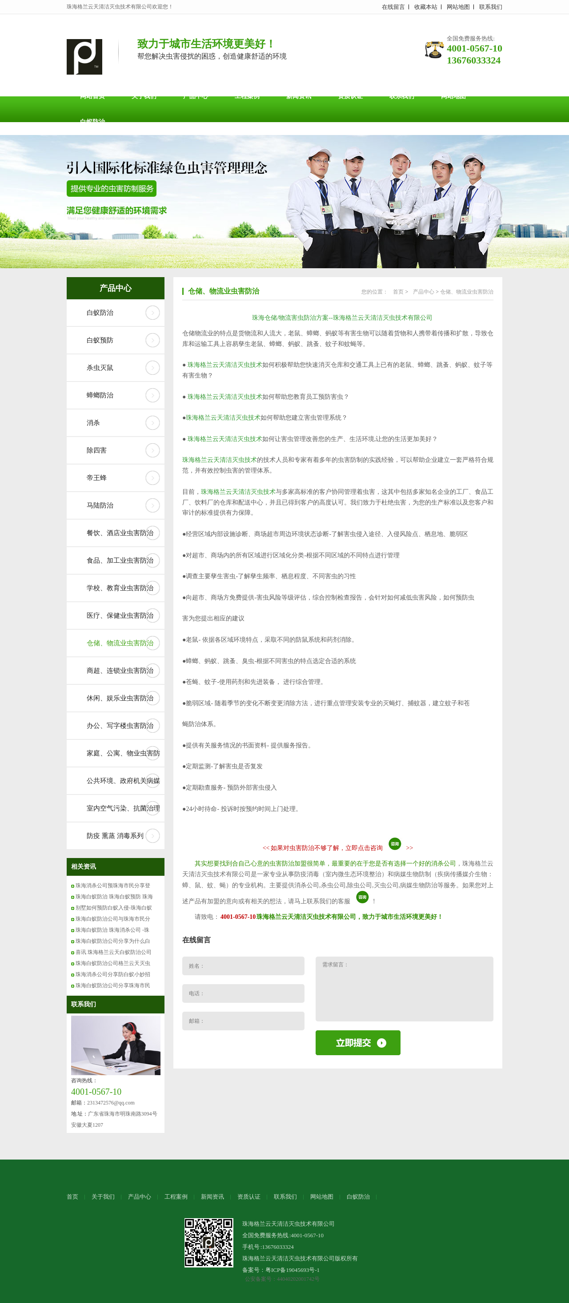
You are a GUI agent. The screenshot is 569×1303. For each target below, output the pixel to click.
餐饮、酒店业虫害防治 (120, 532)
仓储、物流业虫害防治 (120, 643)
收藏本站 (425, 7)
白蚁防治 (92, 122)
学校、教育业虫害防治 (120, 588)
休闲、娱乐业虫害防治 (120, 698)
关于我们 (144, 96)
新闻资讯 (298, 96)
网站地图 (458, 7)
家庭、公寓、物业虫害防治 (123, 758)
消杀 (93, 422)
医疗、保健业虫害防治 (120, 615)
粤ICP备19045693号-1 (292, 1270)
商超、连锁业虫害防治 (120, 670)
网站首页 (92, 96)
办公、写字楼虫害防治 (120, 725)
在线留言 (393, 7)
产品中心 (195, 96)
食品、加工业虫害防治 (120, 560)
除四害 (97, 450)
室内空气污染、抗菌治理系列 (123, 813)
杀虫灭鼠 (100, 367)
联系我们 (490, 7)
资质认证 (350, 96)
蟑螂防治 (100, 395)
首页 (398, 292)
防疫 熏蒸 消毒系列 (115, 835)
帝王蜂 (97, 477)
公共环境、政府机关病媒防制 (123, 785)
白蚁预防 (100, 340)
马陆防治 (100, 505)
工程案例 (247, 96)
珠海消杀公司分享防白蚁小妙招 (113, 974)
